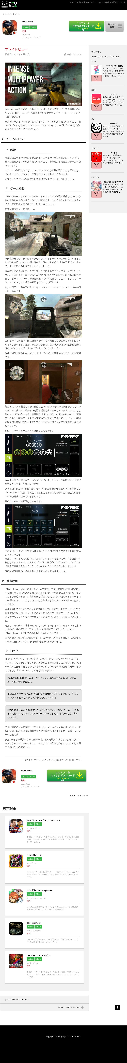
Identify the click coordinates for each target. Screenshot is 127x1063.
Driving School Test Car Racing (69, 1007)
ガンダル (84, 795)
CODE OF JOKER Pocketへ (44, 967)
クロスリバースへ (44, 867)
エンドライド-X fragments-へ (44, 901)
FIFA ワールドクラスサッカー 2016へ (44, 832)
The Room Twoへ (44, 933)
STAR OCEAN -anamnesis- (18, 999)
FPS (73, 795)
